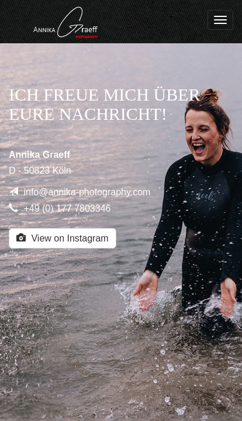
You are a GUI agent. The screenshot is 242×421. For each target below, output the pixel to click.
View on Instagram (62, 238)
